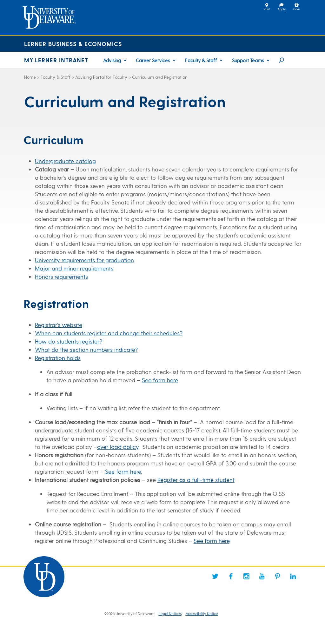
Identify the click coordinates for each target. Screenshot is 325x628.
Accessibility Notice (202, 613)
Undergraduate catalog (65, 160)
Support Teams (248, 60)
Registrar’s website (58, 324)
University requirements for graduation (84, 260)
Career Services (153, 60)
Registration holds (58, 357)
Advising (112, 60)
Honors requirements (61, 276)
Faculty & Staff (201, 60)
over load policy (117, 446)
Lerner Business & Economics (73, 43)
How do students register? (68, 341)
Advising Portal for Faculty (101, 77)
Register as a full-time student (196, 479)
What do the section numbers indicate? (86, 349)
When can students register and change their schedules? (108, 333)
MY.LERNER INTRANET (56, 60)
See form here (160, 380)
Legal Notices (170, 613)
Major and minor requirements (74, 268)
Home (30, 77)
